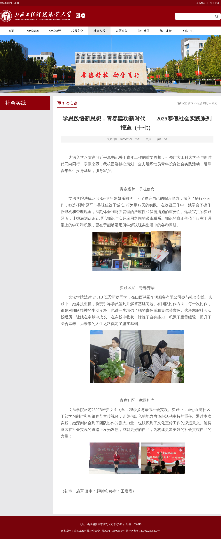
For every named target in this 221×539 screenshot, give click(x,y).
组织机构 (33, 30)
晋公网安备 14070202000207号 (143, 530)
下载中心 (188, 30)
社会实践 (99, 30)
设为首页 (200, 3)
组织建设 (55, 30)
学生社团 (144, 30)
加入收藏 (214, 3)
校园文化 (77, 30)
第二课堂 (166, 30)
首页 (11, 30)
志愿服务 (121, 30)
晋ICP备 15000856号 (113, 530)
